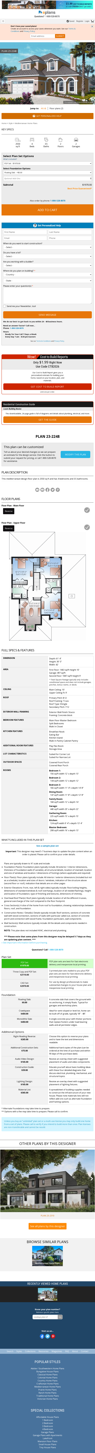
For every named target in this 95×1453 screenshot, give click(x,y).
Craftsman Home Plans (48, 1383)
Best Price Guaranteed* (80, 188)
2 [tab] (45, 106)
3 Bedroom (47, 1426)
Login (87, 21)
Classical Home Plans (48, 1374)
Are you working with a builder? (18, 261)
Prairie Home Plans (47, 1389)
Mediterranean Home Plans (26, 123)
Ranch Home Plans (47, 1392)
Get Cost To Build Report (47, 386)
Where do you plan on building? (19, 270)
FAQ (67, 1351)
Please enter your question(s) (18, 286)
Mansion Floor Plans (47, 1441)
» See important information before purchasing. (25, 942)
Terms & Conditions (43, 341)
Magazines (57, 1351)
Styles (19, 1351)
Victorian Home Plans (47, 1398)
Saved (70, 21)
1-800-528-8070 (52, 16)
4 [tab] (53, 106)
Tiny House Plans (47, 1447)
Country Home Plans (47, 1380)
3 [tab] (49, 106)
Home (4, 123)
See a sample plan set (47, 845)
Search (10, 1351)
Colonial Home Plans (47, 1377)
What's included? (10, 159)
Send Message (47, 314)
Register (79, 21)
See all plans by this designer (47, 1226)
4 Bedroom (47, 1429)
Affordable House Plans (47, 1417)
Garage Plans (47, 1432)
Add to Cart (47, 210)
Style (11, 123)
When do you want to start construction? (22, 243)
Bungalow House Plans (47, 1371)
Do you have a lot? (12, 252)
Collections (30, 1351)
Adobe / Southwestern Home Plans (47, 1368)
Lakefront (47, 1438)
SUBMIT (60, 36)
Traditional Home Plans (47, 1395)
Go (60, 1317)
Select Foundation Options (16, 168)
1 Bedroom (47, 1420)
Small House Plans (47, 1444)
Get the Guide (48, 419)
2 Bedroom (47, 1423)
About (75, 1351)
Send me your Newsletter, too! (21, 306)
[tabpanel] (47, 73)
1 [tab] (41, 106)
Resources (44, 1351)
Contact (84, 1351)
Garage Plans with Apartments (47, 1435)
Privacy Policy (29, 31)
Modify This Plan (75, 454)
